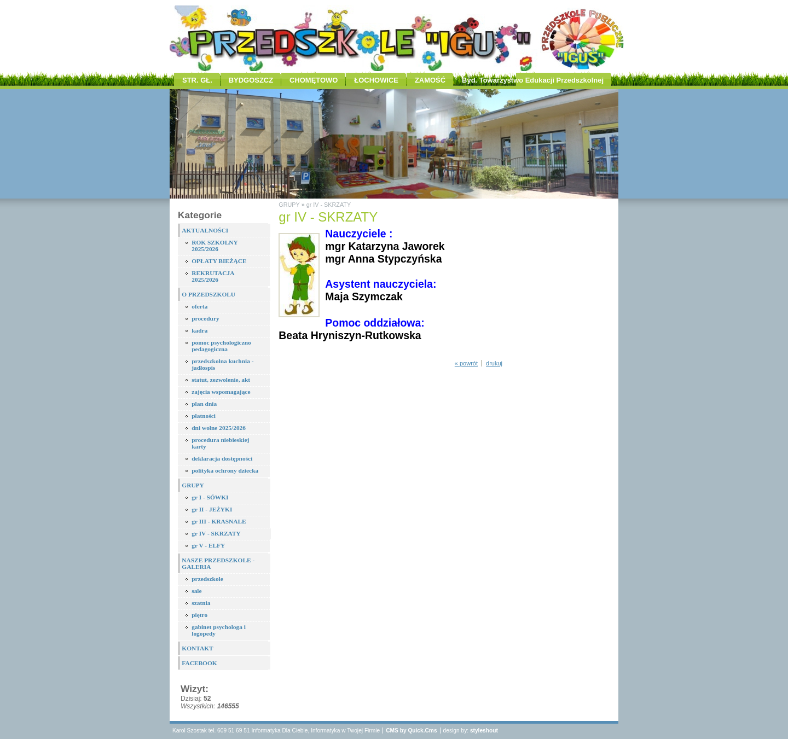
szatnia (201, 603)
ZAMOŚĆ (430, 80)
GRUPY (193, 485)
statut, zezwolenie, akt (221, 379)
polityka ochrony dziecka (225, 470)
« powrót (466, 363)
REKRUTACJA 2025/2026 (213, 276)
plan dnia (204, 403)
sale (196, 590)
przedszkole (207, 578)
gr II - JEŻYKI (212, 509)
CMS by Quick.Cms (411, 731)
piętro (199, 615)
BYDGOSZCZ (251, 80)
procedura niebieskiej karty (220, 443)
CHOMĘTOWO (313, 80)
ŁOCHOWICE (376, 80)
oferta (199, 306)
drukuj (494, 363)
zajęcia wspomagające (221, 391)
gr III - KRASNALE (219, 521)
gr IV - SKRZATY (216, 533)
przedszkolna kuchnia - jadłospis (222, 364)
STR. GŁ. (197, 80)
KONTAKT (197, 648)
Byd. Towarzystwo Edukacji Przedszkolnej (533, 80)
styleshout (484, 731)
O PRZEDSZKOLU (208, 294)
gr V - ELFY (208, 545)
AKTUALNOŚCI (205, 230)
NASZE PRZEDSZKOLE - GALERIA (218, 563)
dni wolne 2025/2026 (219, 427)
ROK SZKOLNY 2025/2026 (215, 245)
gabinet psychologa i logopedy (219, 630)
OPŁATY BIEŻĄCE (219, 261)
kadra (199, 330)
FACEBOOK (199, 663)
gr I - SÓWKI (210, 497)
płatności (204, 415)
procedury (205, 318)
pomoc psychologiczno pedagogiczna (221, 345)
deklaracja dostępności (222, 458)
